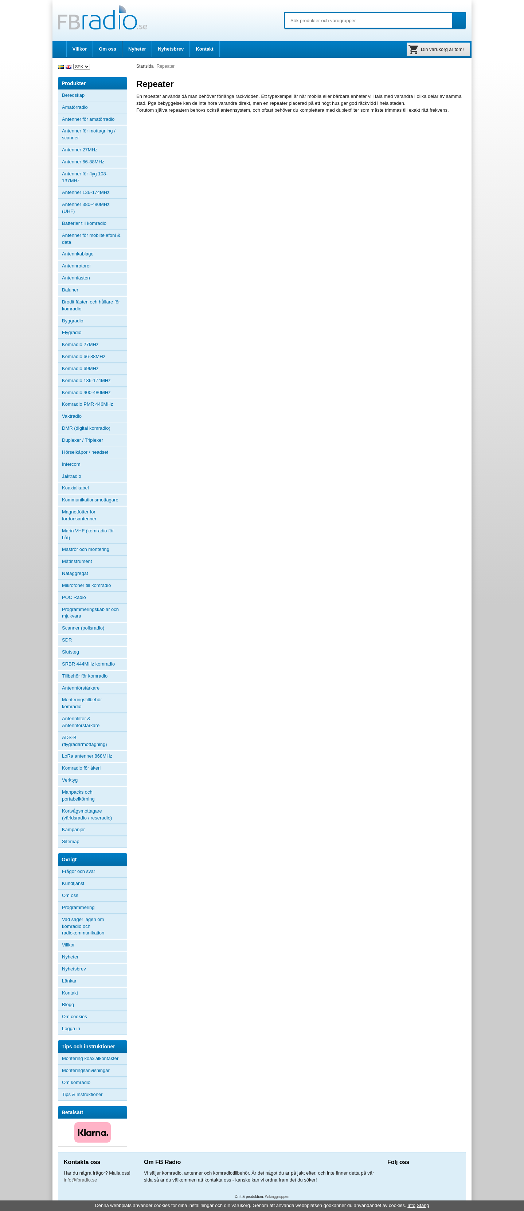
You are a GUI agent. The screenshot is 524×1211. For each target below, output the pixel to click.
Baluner (70, 290)
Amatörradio (94, 107)
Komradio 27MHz (80, 344)
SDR (67, 640)
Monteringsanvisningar (86, 1070)
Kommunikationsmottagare (90, 500)
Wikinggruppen (277, 1197)
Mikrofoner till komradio (86, 585)
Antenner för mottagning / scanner (89, 134)
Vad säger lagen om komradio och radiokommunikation (83, 926)
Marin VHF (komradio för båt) (88, 534)
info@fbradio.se (80, 1180)
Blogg (68, 1004)
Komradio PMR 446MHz (87, 404)
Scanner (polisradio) (83, 628)
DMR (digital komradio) (86, 428)
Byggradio (72, 320)
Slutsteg (70, 652)
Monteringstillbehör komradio (82, 703)
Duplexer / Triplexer (82, 440)
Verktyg (70, 780)
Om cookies (74, 1016)
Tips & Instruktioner (82, 1094)
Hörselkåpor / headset (85, 452)
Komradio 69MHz (80, 368)
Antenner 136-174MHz (94, 192)
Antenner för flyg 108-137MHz (84, 177)
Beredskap (73, 95)
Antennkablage (78, 254)
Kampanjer (73, 829)
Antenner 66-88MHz (94, 162)
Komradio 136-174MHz (86, 380)
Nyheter (137, 49)
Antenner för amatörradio (94, 119)
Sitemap (70, 841)
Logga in (71, 1028)
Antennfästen (94, 278)
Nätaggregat (75, 573)
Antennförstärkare (80, 688)
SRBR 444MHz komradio (88, 664)
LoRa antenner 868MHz (87, 756)
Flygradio (71, 332)
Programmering (78, 907)
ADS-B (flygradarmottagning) (84, 741)
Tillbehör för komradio (94, 676)
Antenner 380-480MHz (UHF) (94, 208)
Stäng (423, 1205)
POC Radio (74, 597)
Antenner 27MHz (94, 150)
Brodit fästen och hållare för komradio (91, 305)
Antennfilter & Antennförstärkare (80, 722)
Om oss (107, 49)
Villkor (80, 49)
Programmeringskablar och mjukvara (90, 613)
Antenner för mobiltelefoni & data (91, 239)
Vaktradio (72, 416)
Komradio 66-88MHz (83, 356)
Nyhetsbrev (171, 49)
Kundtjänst (73, 883)
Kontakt (204, 49)
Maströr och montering (85, 549)
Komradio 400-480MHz (86, 392)
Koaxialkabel (75, 488)
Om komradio (76, 1082)
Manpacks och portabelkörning (78, 795)
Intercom (71, 464)
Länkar (69, 981)
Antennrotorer (76, 266)
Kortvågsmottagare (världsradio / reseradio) (87, 814)
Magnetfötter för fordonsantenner (79, 515)
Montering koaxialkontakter (90, 1058)
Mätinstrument (77, 561)
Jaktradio (71, 476)
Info (411, 1205)
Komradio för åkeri (81, 768)
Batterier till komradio (84, 223)
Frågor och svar (78, 871)
